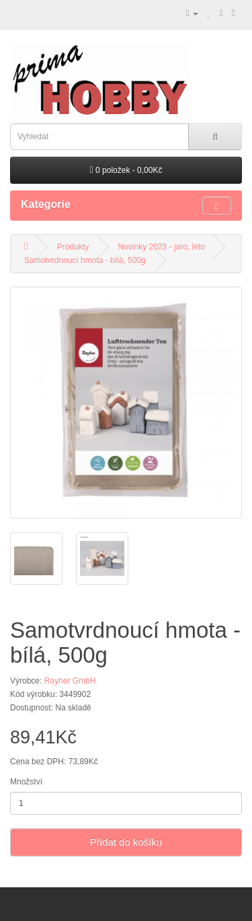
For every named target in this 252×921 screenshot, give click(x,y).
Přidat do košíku (126, 842)
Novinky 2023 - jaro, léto (161, 247)
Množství (26, 781)
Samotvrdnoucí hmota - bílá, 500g (85, 260)
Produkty (73, 247)
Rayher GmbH (70, 681)
